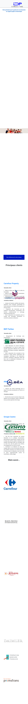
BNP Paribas (9, 329)
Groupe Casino (10, 417)
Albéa (6, 382)
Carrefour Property (11, 283)
